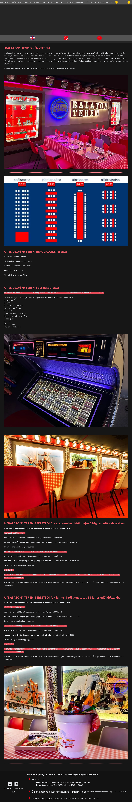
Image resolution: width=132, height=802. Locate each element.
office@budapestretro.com (83, 774)
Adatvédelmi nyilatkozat (13, 788)
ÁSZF (13, 792)
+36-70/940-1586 (120, 792)
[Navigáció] (99, 38)
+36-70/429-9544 (94, 798)
